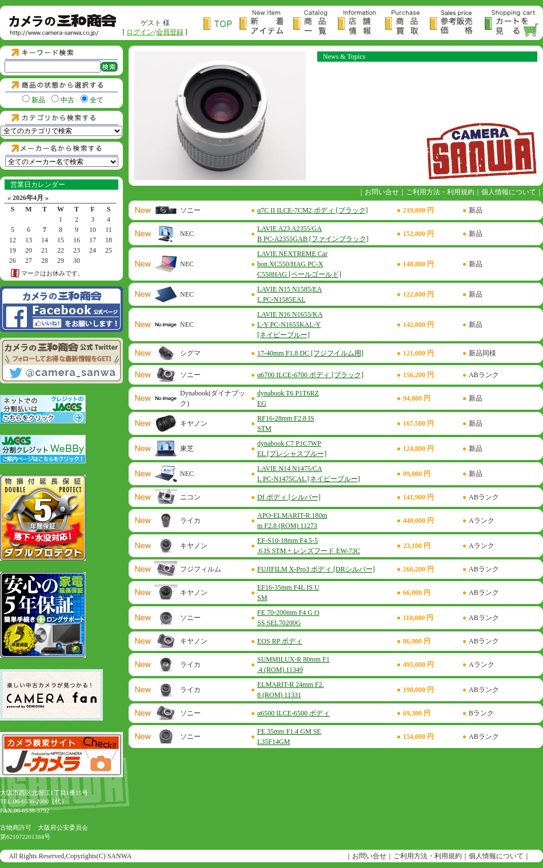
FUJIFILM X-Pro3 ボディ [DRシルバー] (316, 569)
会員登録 (169, 32)
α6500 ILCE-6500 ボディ (293, 713)
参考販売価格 (457, 24)
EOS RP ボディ (279, 641)
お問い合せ (382, 192)
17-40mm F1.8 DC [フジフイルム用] (310, 353)
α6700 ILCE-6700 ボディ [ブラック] (310, 375)
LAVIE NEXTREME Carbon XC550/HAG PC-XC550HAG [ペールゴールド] (299, 264)
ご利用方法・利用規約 (440, 192)
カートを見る (512, 24)
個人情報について (508, 192)
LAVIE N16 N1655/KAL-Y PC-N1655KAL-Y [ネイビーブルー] (289, 324)
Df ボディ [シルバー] (289, 497)
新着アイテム (266, 24)
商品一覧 (315, 24)
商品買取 (407, 24)
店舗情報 (361, 24)
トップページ (221, 24)
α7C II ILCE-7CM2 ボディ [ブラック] (312, 210)
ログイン (140, 32)
